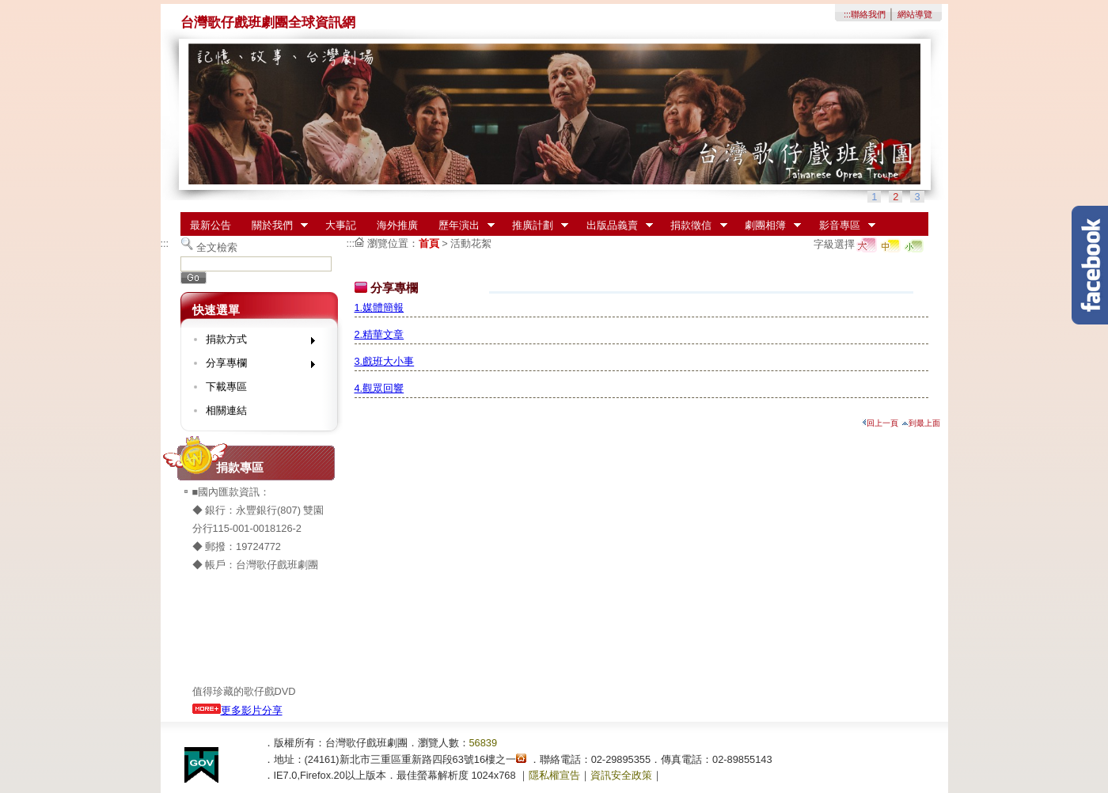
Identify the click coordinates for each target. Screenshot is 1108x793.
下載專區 (226, 387)
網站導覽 (914, 14)
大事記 (340, 225)
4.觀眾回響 (379, 388)
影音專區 (842, 225)
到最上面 (920, 423)
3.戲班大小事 (385, 361)
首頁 (429, 243)
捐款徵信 (694, 225)
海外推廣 (397, 225)
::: (847, 14)
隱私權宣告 (554, 775)
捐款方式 (255, 342)
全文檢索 (216, 247)
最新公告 (210, 225)
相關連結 (226, 410)
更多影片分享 (237, 710)
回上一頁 (880, 423)
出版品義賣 (614, 225)
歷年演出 (461, 225)
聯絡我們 (868, 14)
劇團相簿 (767, 225)
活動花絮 (470, 243)
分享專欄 (255, 366)
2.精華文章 (379, 334)
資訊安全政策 (621, 775)
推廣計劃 (535, 225)
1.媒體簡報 (379, 307)
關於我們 (274, 225)
